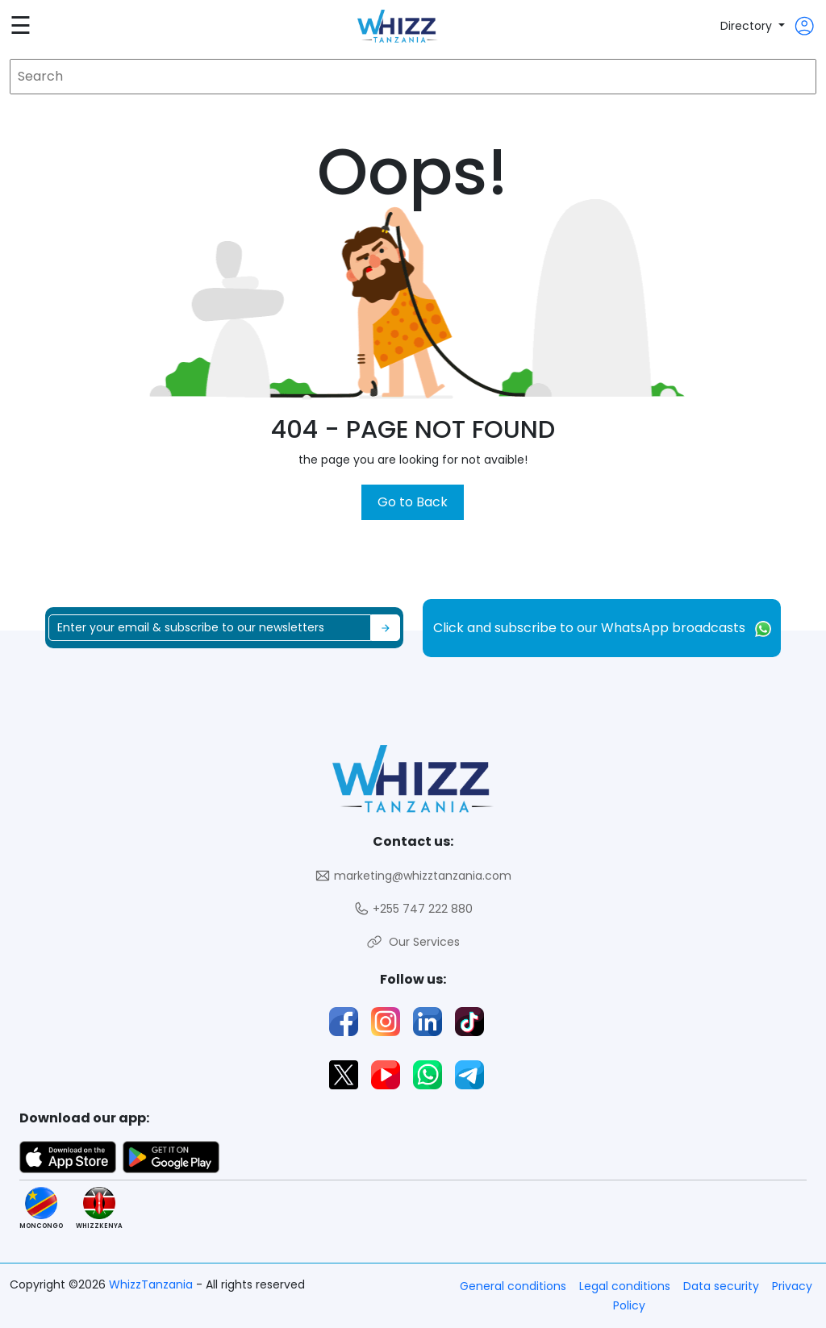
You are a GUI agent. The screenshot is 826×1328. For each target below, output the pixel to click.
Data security (721, 1286)
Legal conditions (624, 1286)
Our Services (413, 942)
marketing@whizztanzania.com (413, 876)
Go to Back (413, 502)
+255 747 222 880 (413, 909)
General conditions (513, 1286)
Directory (747, 26)
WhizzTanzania (152, 1284)
